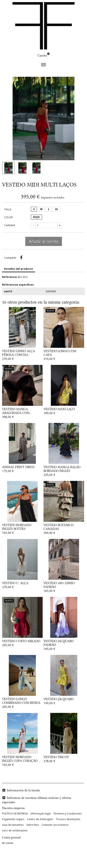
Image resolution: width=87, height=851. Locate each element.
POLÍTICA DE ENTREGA (15, 813)
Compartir (21, 257)
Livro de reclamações (14, 830)
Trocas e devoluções (68, 819)
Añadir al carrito (43, 241)
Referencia (9, 277)
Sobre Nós (32, 825)
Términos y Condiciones (67, 813)
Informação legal (41, 813)
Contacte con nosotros (54, 825)
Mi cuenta (7, 843)
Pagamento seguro (13, 819)
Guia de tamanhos (13, 825)
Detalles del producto (18, 269)
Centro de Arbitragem (40, 819)
